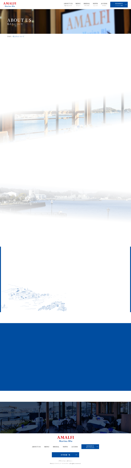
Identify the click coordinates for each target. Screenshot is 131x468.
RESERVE (121, 4)
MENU (78, 4)
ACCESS (104, 4)
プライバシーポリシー (65, 461)
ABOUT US (68, 4)
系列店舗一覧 (65, 455)
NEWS (95, 4)
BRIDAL (87, 4)
